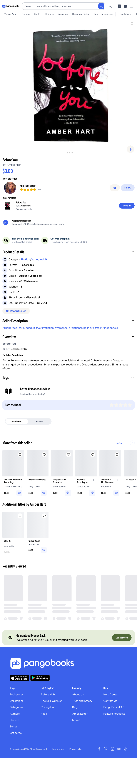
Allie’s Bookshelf (27, 185)
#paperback (10, 327)
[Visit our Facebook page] (99, 749)
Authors (15, 713)
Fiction (25, 259)
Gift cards (16, 732)
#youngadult (27, 327)
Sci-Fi (37, 14)
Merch (76, 720)
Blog (75, 707)
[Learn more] (122, 637)
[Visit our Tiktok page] (125, 749)
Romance (63, 14)
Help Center (111, 694)
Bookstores (126, 14)
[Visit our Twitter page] (106, 749)
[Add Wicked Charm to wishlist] (44, 515)
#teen (99, 327)
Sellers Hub (48, 694)
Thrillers (49, 14)
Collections (16, 700)
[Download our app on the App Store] (19, 678)
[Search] (101, 6)
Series (13, 726)
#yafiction (47, 327)
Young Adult (10, 14)
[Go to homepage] (10, 6)
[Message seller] (115, 187)
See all (129, 443)
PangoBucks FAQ (114, 707)
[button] (68, 252)
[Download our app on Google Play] (40, 678)
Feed (44, 713)
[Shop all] (127, 206)
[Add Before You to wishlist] (132, 23)
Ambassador (80, 713)
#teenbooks (110, 327)
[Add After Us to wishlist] (20, 515)
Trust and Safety (82, 700)
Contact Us (110, 700)
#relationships (77, 327)
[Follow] (128, 187)
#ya (38, 327)
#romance (61, 327)
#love (90, 327)
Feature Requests (114, 713)
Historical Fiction (81, 14)
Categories (16, 707)
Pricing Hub (48, 707)
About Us (78, 694)
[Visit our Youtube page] (119, 749)
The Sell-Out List (51, 700)
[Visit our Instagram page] (112, 749)
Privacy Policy (75, 749)
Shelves (14, 720)
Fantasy (26, 14)
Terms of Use (58, 749)
